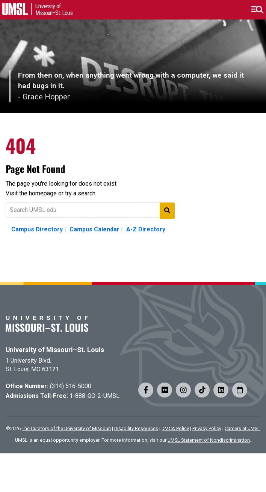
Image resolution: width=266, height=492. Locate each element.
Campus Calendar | (96, 229)
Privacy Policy (206, 428)
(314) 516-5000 (70, 386)
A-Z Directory (145, 229)
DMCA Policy (175, 428)
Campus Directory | (38, 229)
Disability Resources (136, 428)
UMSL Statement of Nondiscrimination (209, 440)
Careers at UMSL (242, 428)
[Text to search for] (90, 210)
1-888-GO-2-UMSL (94, 395)
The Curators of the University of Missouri (66, 428)
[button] (257, 9)
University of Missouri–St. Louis (55, 350)
